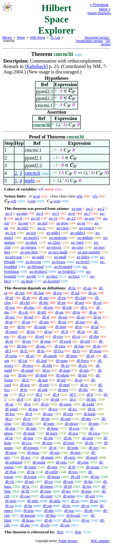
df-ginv (11, 501)
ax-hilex (83, 257)
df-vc (75, 501)
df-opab (40, 326)
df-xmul (11, 409)
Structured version (96, 37)
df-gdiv (33, 501)
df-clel (25, 302)
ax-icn (31, 232)
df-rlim (27, 423)
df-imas (33, 452)
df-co (76, 336)
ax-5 (55, 213)
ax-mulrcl (31, 237)
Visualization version (89, 41)
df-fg (31, 472)
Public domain (67, 541)
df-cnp (68, 481)
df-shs (25, 525)
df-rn (9, 341)
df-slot (10, 428)
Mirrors (7, 37)
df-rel (39, 336)
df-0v (66, 505)
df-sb (26, 297)
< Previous (99, 4)
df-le (23, 389)
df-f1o (59, 351)
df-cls (9, 481)
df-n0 (55, 399)
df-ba (28, 505)
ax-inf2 (23, 228)
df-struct (71, 423)
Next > (105, 9)
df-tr (78, 326)
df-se (81, 331)
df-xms (45, 491)
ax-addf (38, 257)
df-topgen (31, 447)
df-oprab (50, 355)
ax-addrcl (77, 232)
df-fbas (10, 472)
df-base (52, 428)
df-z (73, 399)
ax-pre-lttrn (29, 252)
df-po (31, 331)
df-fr (64, 331)
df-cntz (61, 462)
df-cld (75, 476)
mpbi (30, 180)
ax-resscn (86, 228)
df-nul (28, 317)
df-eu (62, 297)
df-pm (84, 370)
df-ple (48, 438)
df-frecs (83, 360)
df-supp (62, 360)
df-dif (41, 312)
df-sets (93, 423)
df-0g (89, 442)
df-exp (68, 413)
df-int (62, 322)
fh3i (60, 532)
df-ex (93, 293)
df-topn (68, 442)
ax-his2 (74, 276)
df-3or (20, 293)
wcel (36, 196)
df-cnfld (51, 472)
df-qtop (11, 452)
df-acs (25, 457)
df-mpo (71, 355)
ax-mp (77, 208)
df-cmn (83, 462)
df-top (73, 472)
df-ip (9, 438)
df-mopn (92, 467)
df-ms (66, 491)
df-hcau (28, 520)
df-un (59, 312)
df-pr (97, 317)
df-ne (62, 302)
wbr (80, 196)
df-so (48, 331)
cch (13, 201)
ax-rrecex (54, 247)
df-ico (53, 409)
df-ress (74, 428)
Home (21, 37)
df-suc (41, 346)
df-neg (63, 389)
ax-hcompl (51, 281)
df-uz (9, 404)
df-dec (91, 399)
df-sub (43, 389)
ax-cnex (62, 228)
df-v (84, 307)
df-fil (68, 486)
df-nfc (44, 302)
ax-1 (89, 208)
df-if (45, 317)
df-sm (47, 505)
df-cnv (58, 336)
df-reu (48, 307)
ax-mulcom (58, 237)
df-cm (65, 525)
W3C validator (100, 541)
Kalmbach (36, 66)
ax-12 (71, 218)
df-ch (67, 520)
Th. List (55, 37)
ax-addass (85, 237)
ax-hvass (59, 261)
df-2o (82, 365)
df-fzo (10, 413)
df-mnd (91, 457)
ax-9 (18, 218)
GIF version (106, 42)
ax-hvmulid (63, 266)
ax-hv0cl (82, 261)
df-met (52, 467)
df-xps (55, 452)
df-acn (25, 384)
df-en (22, 375)
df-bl (71, 467)
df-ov (30, 355)
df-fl (28, 413)
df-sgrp (69, 457)
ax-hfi (31, 276)
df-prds (72, 447)
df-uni (44, 322)
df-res (26, 341)
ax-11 (53, 218)
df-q (27, 404)
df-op (26, 322)
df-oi (78, 380)
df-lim (22, 346)
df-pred (65, 341)
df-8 (20, 399)
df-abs (86, 418)
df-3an (39, 293)
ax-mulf (60, 257)
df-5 (73, 394)
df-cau (25, 496)
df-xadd (88, 404)
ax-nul (42, 223)
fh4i (78, 532)
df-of (90, 355)
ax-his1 (52, 276)
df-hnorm (27, 515)
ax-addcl (53, 232)
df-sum (48, 423)
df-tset (28, 438)
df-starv (52, 433)
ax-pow (62, 223)
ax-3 (8, 213)
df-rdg (47, 365)
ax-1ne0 (77, 242)
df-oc (85, 520)
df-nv (94, 501)
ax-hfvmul (35, 266)
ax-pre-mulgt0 (89, 252)
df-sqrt (65, 418)
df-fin (82, 375)
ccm (57, 201)
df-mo (44, 297)
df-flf (25, 491)
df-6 (89, 394)
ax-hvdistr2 (67, 271)
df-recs (27, 365)
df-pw (62, 317)
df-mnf (64, 384)
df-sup (43, 380)
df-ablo (55, 501)
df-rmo (29, 307)
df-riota (11, 355)
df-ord (85, 341)
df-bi (72, 288)
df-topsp (30, 476)
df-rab (67, 307)
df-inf (61, 380)
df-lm (88, 481)
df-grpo (69, 496)
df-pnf (44, 384)
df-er (46, 370)
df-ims (29, 510)
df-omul (27, 370)
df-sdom (62, 375)
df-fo (41, 351)
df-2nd (41, 360)
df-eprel (11, 331)
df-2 (22, 394)
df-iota (60, 346)
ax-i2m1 (54, 242)
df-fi (25, 380)
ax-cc (41, 228)
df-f (8, 351)
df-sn (81, 317)
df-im (45, 418)
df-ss (93, 312)
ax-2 (100, 208)
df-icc (72, 409)
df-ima (45, 341)
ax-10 (35, 218)
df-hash (90, 413)
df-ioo (33, 409)
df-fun (79, 346)
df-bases (53, 476)
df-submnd (13, 462)
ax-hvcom (33, 261)
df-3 (39, 394)
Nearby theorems (99, 13)
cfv (95, 196)
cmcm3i (32, 173)
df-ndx (31, 428)
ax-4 (39, 213)
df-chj (45, 525)
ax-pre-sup (13, 257)
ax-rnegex (28, 247)
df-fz (91, 409)
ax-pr (81, 223)
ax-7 (87, 213)
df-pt (52, 447)
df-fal (75, 293)
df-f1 (24, 351)
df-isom (95, 351)
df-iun (80, 322)
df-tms (86, 491)
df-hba (51, 515)
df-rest (47, 442)
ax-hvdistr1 (38, 271)
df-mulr (29, 433)
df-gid (90, 496)
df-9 (37, 399)
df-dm (94, 336)
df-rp (45, 404)
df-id (94, 326)
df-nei (29, 481)
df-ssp (69, 510)
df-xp (22, 336)
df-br (21, 326)
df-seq (48, 413)
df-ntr (94, 476)
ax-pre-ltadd (57, 252)
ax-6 (71, 213)
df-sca (73, 433)
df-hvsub (73, 515)
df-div (83, 389)
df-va (9, 505)
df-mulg (39, 462)
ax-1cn (10, 232)
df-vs (85, 505)
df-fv (76, 351)
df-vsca (94, 433)
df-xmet (30, 467)
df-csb (23, 312)
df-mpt (60, 326)
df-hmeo (46, 486)
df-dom (41, 375)
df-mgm (47, 457)
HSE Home (37, 37)
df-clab (80, 297)
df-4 (56, 394)
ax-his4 (27, 281)
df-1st (22, 360)
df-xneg (65, 404)
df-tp (9, 322)
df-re (27, 418)
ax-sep (23, 223)
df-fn (97, 346)
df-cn (48, 481)
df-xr (84, 384)
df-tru (57, 293)
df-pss (10, 317)
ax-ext (89, 218)
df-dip (49, 510)
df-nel (79, 302)
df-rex (10, 307)
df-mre (75, 452)
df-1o (65, 365)
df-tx (26, 486)
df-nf (9, 297)
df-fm (86, 486)
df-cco (27, 442)
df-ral (97, 302)
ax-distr (32, 242)
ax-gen (22, 213)
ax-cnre (77, 247)
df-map (65, 370)
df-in (76, 312)
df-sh (48, 520)
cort (33, 201)
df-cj (9, 418)
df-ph (88, 510)
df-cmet (46, 496)
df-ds (68, 438)
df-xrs (93, 447)
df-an (87, 288)
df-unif (87, 438)
